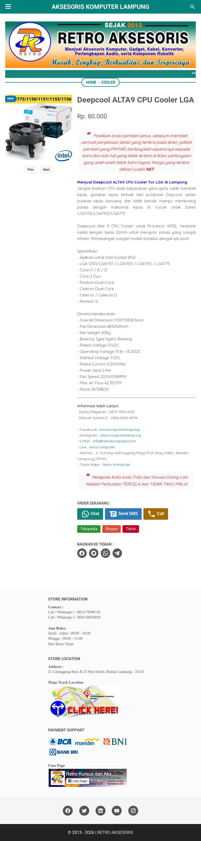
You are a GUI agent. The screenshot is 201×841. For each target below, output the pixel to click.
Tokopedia (88, 529)
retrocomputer (102, 447)
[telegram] (117, 553)
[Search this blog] (192, 7)
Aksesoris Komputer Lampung (100, 6)
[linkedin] (100, 811)
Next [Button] (46, 169)
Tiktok (131, 529)
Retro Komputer (116, 464)
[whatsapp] (105, 553)
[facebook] (82, 553)
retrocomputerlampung (120, 435)
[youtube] (117, 811)
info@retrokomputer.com (114, 441)
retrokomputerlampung (119, 429)
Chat (90, 514)
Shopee (111, 529)
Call (155, 514)
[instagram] (133, 811)
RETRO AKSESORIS (115, 832)
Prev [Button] (30, 169)
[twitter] (93, 553)
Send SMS (123, 514)
